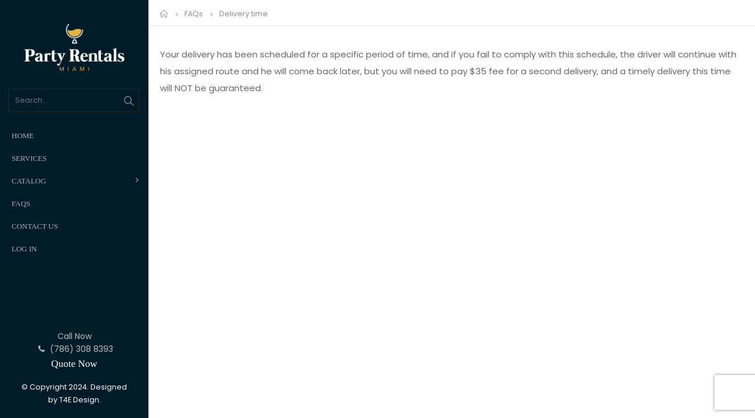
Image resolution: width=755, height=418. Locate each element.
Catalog (29, 180)
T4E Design (79, 400)
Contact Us (35, 226)
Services (29, 158)
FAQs (21, 203)
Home (23, 135)
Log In (24, 248)
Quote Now (74, 363)
